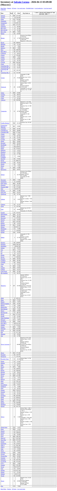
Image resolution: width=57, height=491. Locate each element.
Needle (2, 316)
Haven (2, 221)
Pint (2, 332)
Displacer (3, 152)
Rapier (2, 367)
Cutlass (2, 137)
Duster (2, 166)
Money (2, 310)
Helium (3, 223)
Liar (2, 266)
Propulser (3, 354)
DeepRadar (3, 145)
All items (14, 8)
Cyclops (3, 139)
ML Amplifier (4, 273)
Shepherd (3, 404)
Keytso (2, 257)
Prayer (2, 353)
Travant (3, 454)
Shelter (2, 402)
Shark (2, 401)
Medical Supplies (5, 303)
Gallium (3, 199)
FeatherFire (3, 181)
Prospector (3, 356)
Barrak (2, 42)
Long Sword (4, 271)
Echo (2, 167)
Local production (39, 8)
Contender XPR (5, 132)
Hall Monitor (4, 214)
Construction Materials (4, 126)
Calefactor (3, 53)
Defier (2, 148)
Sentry (2, 393)
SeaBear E (3, 386)
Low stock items (21, 8)
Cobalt (2, 96)
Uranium (3, 458)
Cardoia (3, 58)
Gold (2, 209)
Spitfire (3, 432)
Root (2, 377)
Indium (2, 237)
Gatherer (3, 204)
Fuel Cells (3, 192)
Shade (2, 397)
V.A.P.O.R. (3, 461)
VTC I (2, 463)
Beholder (3, 44)
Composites (4, 111)
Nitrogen (3, 319)
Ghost (2, 206)
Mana (2, 300)
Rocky (2, 375)
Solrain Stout (4, 427)
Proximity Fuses (5, 359)
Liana (2, 264)
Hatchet (3, 219)
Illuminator (3, 228)
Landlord (3, 260)
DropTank (3, 162)
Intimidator (3, 246)
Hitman (3, 227)
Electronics (3, 169)
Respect (3, 374)
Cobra (2, 98)
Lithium (3, 269)
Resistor (3, 372)
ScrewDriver (4, 384)
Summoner (3, 443)
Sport (2, 436)
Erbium (3, 174)
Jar (1, 253)
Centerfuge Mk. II (5, 67)
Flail (2, 188)
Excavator (3, 180)
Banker (2, 33)
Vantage (3, 465)
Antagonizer (4, 23)
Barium (3, 38)
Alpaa (2, 19)
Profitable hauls (30, 8)
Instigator (3, 244)
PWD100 (3, 328)
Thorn (2, 450)
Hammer (3, 216)
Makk (2, 298)
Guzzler (3, 212)
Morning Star (4, 312)
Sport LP (3, 438)
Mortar (2, 314)
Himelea (3, 225)
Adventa (3, 15)
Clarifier (3, 94)
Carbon (2, 57)
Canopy (3, 55)
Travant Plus (4, 456)
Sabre (2, 383)
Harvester (3, 218)
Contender (3, 128)
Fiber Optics (4, 183)
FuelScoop (3, 194)
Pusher (2, 361)
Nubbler (3, 325)
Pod (2, 336)
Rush (2, 381)
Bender (2, 46)
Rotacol (3, 379)
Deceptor (3, 143)
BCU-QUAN (4, 30)
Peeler (2, 330)
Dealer (2, 141)
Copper (2, 134)
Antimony (3, 26)
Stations (9, 8)
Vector (2, 467)
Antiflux (3, 24)
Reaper (2, 370)
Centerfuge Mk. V (5, 72)
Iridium (3, 248)
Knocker (3, 258)
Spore (2, 434)
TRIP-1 (3, 447)
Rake (2, 365)
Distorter (3, 153)
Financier (3, 185)
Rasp (2, 368)
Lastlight (3, 262)
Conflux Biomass (5, 123)
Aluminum (3, 21)
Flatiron (3, 190)
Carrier (2, 60)
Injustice (3, 242)
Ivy (2, 251)
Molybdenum (4, 309)
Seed (2, 388)
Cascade (3, 62)
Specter (3, 431)
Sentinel (3, 392)
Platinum (3, 334)
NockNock (3, 321)
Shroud (2, 406)
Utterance (3, 459)
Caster (2, 64)
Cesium (3, 77)
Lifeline (3, 267)
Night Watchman (5, 318)
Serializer (3, 395)
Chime (2, 93)
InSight (2, 232)
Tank (2, 449)
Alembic (3, 17)
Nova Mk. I (3, 323)
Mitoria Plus (4, 307)
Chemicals (3, 87)
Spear (2, 429)
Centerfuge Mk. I (5, 66)
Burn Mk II (3, 51)
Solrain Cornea (21, 2)
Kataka (2, 255)
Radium (3, 363)
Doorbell (3, 158)
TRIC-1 (3, 445)
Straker (2, 441)
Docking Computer (3, 156)
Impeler (3, 230)
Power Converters (5, 344)
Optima (3, 327)
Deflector (3, 150)
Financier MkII (4, 187)
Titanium (3, 452)
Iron (2, 249)
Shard (2, 399)
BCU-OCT (3, 28)
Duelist (2, 164)
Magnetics (3, 285)
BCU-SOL (3, 32)
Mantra (2, 301)
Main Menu (3, 8)
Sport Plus (3, 440)
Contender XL (4, 130)
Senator (3, 390)
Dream (2, 160)
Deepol (2, 146)
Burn (2, 49)
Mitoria (3, 305)
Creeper (3, 136)
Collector (3, 100)
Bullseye (3, 48)
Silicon (2, 417)
